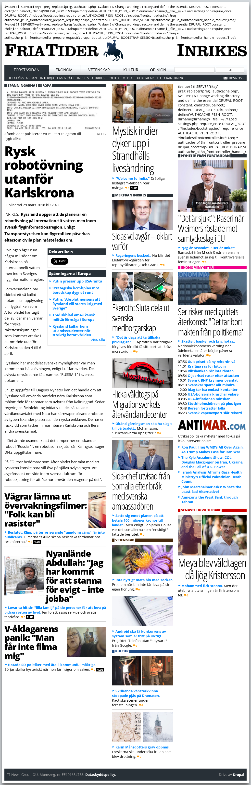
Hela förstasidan (22, 78)
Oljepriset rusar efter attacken (213, 375)
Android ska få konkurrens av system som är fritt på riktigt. (139, 633)
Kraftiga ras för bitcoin (207, 366)
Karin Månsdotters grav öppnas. (142, 747)
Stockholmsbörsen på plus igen (214, 403)
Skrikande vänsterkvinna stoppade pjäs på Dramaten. (136, 693)
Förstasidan (26, 70)
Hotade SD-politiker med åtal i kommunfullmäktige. (52, 664)
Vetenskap (99, 70)
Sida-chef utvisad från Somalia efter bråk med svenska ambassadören (141, 491)
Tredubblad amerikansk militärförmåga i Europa (73, 317)
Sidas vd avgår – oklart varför (142, 240)
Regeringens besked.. (133, 255)
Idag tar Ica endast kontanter (213, 389)
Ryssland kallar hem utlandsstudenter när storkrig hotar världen (71, 330)
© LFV (101, 133)
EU (159, 78)
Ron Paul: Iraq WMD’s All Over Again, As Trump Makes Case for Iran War (212, 449)
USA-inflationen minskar (209, 399)
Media (127, 78)
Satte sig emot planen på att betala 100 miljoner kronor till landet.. (137, 520)
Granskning (174, 78)
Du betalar (145, 78)
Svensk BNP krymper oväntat (213, 380)
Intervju (47, 78)
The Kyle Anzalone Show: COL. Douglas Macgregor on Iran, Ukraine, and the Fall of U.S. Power (212, 462)
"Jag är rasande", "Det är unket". (209, 247)
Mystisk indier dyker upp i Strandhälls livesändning (135, 149)
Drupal (238, 774)
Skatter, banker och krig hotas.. (208, 341)
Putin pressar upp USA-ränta (77, 281)
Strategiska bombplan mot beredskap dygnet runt (75, 290)
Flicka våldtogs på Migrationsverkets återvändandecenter (139, 403)
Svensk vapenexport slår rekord (215, 413)
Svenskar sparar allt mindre (211, 385)
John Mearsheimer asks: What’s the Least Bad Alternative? (211, 489)
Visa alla (97, 339)
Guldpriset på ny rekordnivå (211, 361)
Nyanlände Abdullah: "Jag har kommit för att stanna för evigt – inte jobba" (75, 575)
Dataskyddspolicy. (100, 774)
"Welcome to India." (132, 178)
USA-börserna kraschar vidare (213, 394)
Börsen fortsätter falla (206, 408)
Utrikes (98, 78)
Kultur (130, 70)
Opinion (158, 70)
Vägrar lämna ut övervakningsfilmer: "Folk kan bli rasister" (45, 509)
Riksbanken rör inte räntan (211, 371)
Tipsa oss (235, 78)
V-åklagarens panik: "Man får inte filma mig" (31, 642)
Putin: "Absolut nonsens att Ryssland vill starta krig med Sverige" (77, 303)
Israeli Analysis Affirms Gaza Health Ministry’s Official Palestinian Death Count (211, 477)
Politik (113, 78)
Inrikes (83, 78)
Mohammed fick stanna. (202, 585)
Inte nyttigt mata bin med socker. (144, 580)
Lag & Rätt (65, 78)
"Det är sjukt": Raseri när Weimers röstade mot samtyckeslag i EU (211, 228)
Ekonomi (65, 70)
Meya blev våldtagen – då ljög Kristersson (212, 568)
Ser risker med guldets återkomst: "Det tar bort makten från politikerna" (211, 321)
